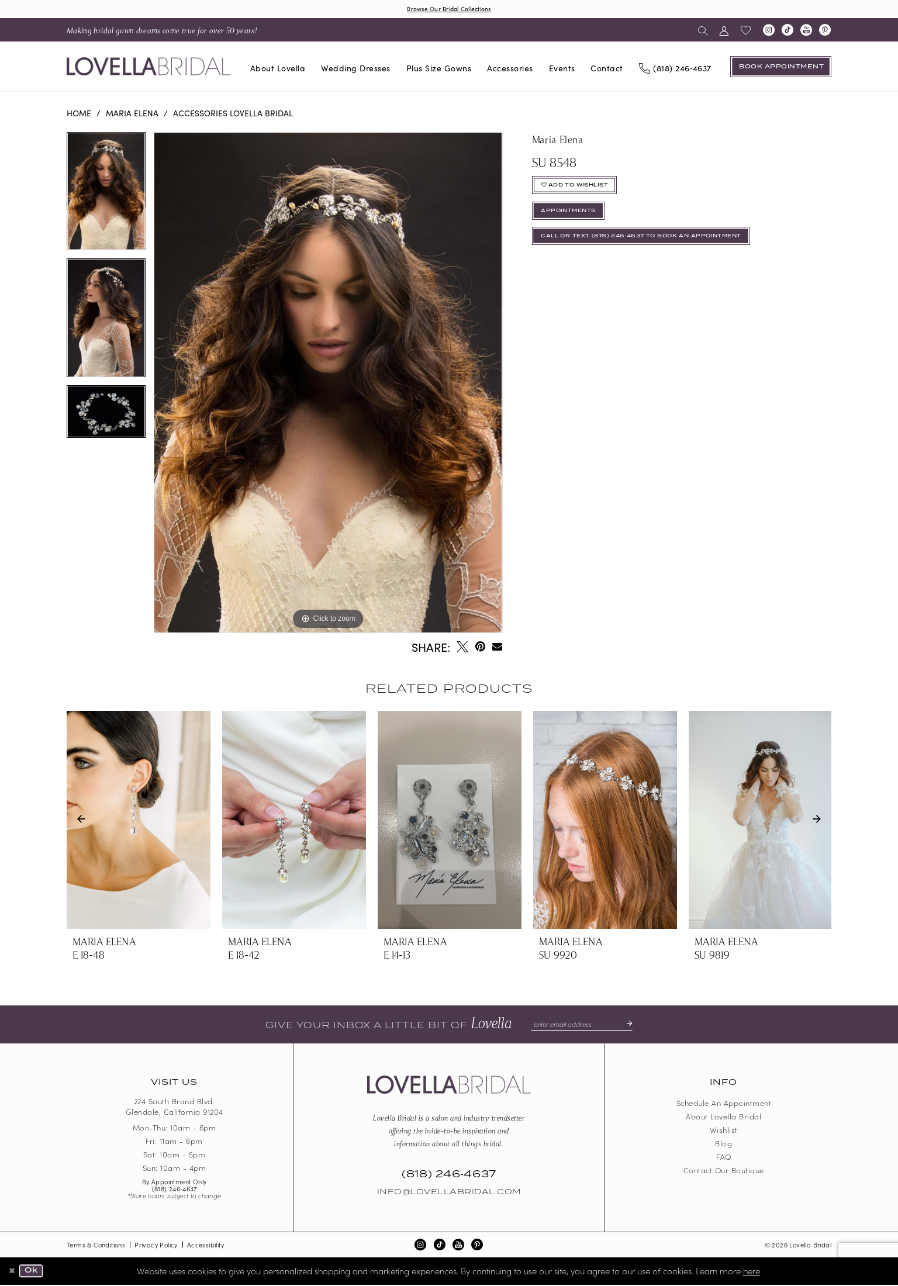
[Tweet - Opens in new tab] (462, 648)
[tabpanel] (106, 196)
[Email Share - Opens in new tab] (497, 648)
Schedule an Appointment (724, 1104)
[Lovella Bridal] (148, 68)
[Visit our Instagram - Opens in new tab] (768, 31)
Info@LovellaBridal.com (449, 1193)
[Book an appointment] (780, 67)
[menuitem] (162, 31)
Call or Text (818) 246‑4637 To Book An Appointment (659, 249)
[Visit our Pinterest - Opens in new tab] (824, 31)
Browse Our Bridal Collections (449, 9)
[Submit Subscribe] (632, 1025)
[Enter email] (581, 1025)
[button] (724, 31)
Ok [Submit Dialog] (35, 1273)
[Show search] (703, 31)
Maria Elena (132, 114)
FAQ (723, 1158)
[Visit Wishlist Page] (746, 31)
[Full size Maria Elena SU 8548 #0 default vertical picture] (328, 384)
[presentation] (138, 822)
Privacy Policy (156, 1246)
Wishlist (724, 1131)
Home (79, 114)
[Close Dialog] (13, 1272)
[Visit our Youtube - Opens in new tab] (806, 31)
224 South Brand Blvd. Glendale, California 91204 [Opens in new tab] (174, 1108)
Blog (723, 1144)
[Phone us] (675, 68)
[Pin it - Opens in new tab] (480, 648)
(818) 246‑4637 (174, 1190)
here (751, 1272)
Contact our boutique (723, 1171)
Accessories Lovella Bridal (233, 114)
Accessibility (205, 1246)
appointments (575, 219)
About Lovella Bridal (723, 1117)
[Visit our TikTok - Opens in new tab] (787, 31)
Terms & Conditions (96, 1246)
